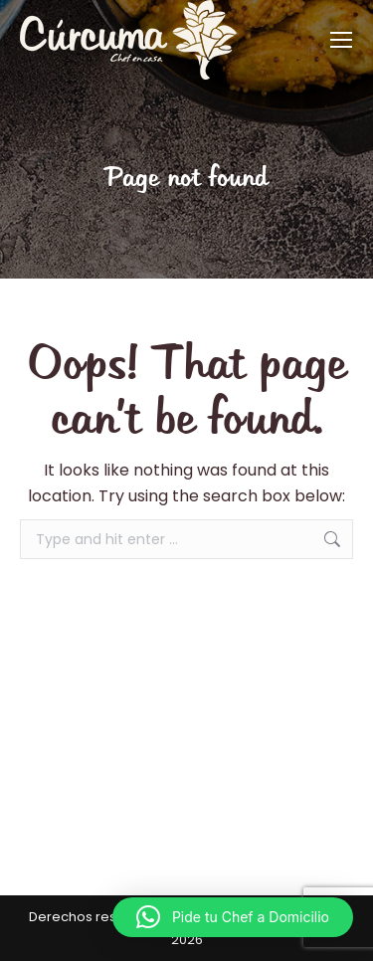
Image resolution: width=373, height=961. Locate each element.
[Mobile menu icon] (341, 40)
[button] (232, 917)
